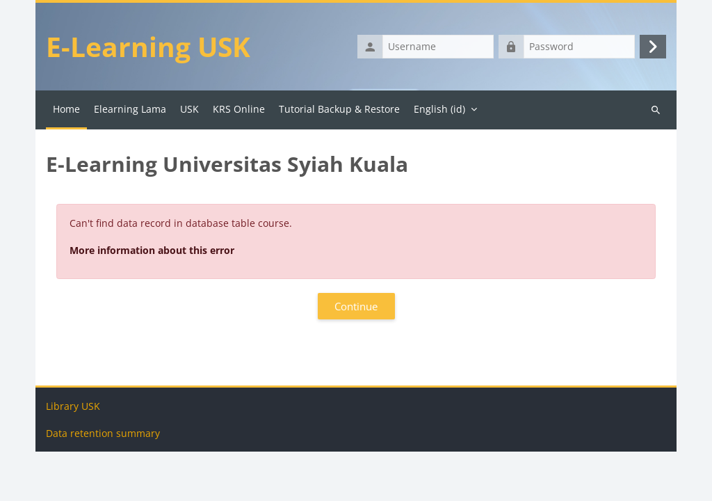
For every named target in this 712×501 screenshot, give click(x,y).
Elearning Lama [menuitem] (130, 111)
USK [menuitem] (189, 111)
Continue (356, 309)
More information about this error (152, 253)
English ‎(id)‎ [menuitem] (439, 111)
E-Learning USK (150, 48)
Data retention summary (103, 482)
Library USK (73, 455)
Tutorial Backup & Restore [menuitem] (339, 111)
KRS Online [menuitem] (239, 111)
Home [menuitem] (66, 111)
